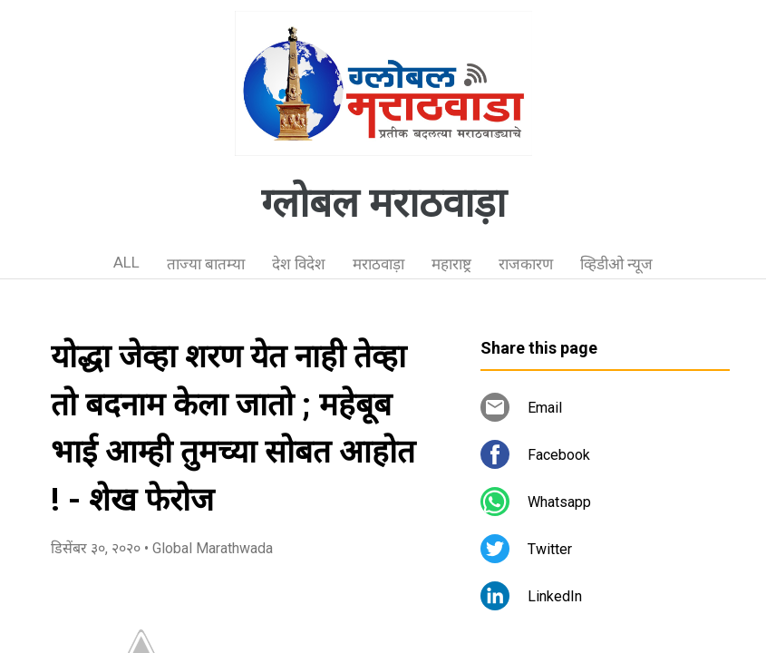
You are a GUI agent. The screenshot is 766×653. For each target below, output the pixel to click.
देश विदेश (298, 264)
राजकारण (526, 264)
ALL (126, 262)
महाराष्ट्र (451, 264)
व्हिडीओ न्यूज (616, 264)
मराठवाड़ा (378, 264)
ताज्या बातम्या (206, 264)
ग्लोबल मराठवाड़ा (383, 203)
